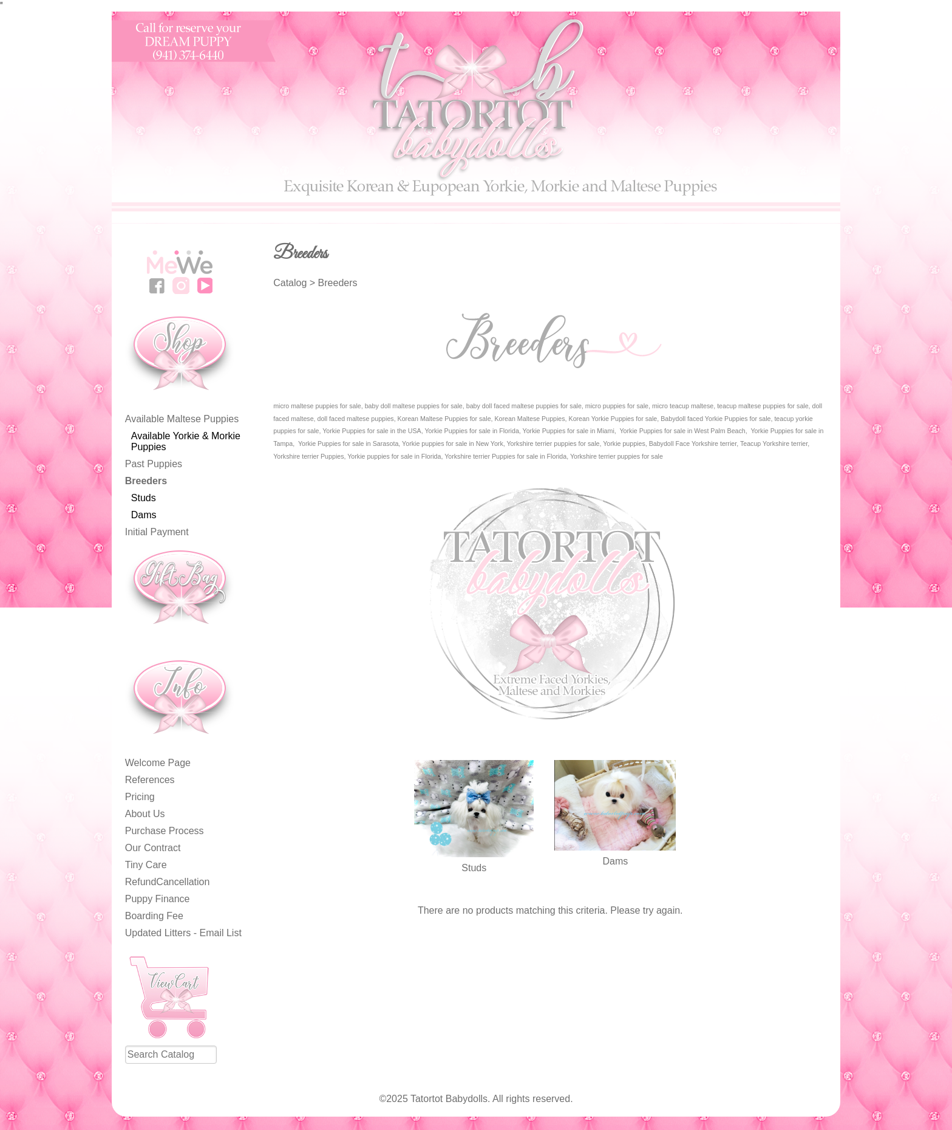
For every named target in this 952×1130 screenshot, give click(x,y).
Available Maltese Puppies (182, 419)
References (150, 780)
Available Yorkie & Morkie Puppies (185, 441)
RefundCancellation (167, 882)
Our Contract (153, 848)
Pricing (140, 797)
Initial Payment (157, 532)
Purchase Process (164, 831)
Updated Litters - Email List (183, 933)
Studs (143, 498)
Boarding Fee (154, 916)
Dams (144, 515)
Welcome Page (158, 763)
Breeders (146, 481)
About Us (145, 814)
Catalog (290, 283)
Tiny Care (146, 865)
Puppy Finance (157, 899)
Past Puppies (153, 464)
